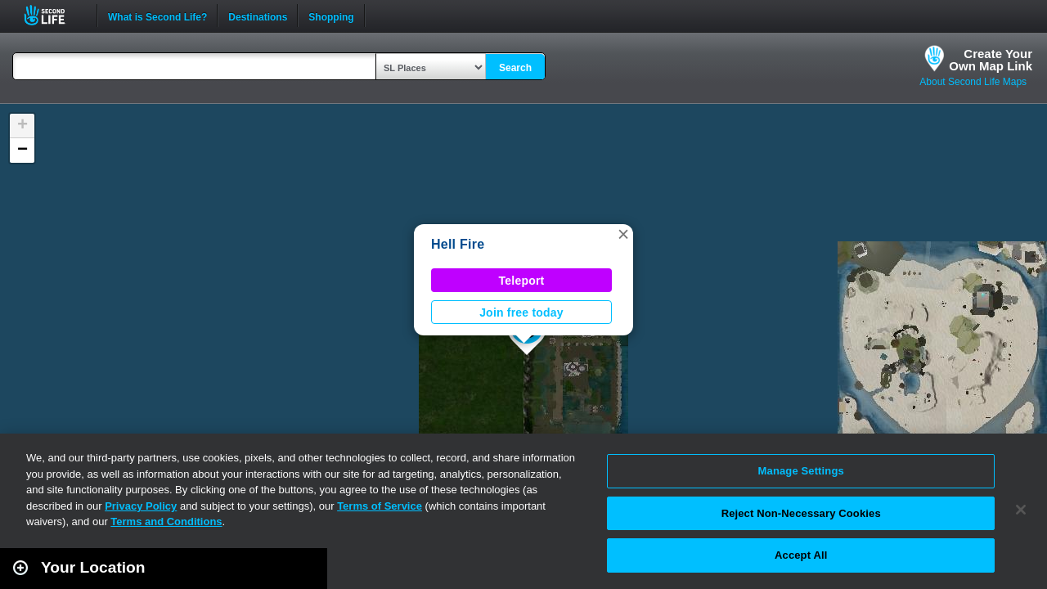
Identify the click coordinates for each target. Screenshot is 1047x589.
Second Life (53, 15)
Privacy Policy (141, 506)
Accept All (801, 555)
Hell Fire (457, 244)
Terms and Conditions (166, 521)
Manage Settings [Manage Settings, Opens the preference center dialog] (801, 471)
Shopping (330, 15)
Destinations (257, 15)
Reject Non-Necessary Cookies (801, 513)
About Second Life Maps (973, 82)
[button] (623, 234)
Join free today (521, 312)
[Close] (1021, 510)
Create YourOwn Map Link (990, 60)
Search (515, 68)
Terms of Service (379, 506)
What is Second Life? (157, 15)
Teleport (522, 280)
